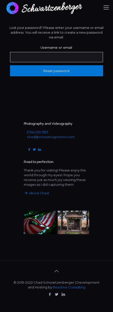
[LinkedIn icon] (63, 294)
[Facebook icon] (49, 294)
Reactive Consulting (69, 287)
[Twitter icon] (56, 294)
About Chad (36, 193)
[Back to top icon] (56, 271)
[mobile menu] (106, 7)
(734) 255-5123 (37, 132)
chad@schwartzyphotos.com (51, 137)
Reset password (56, 71)
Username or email (56, 47)
